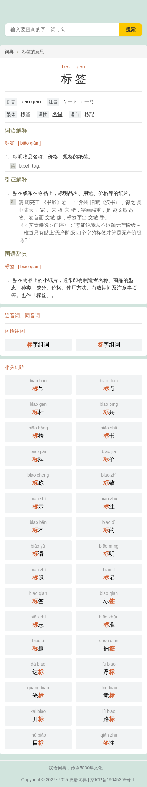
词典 (9, 51)
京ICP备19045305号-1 (112, 779)
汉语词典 (78, 779)
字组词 (38, 345)
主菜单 (138, 9)
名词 (57, 114)
